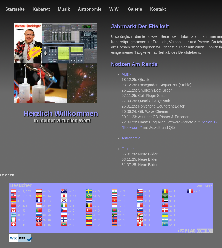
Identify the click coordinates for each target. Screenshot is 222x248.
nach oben (7, 174)
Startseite (15, 9)
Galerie (135, 9)
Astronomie (89, 9)
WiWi (114, 9)
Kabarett (41, 9)
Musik (64, 9)
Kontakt (158, 9)
